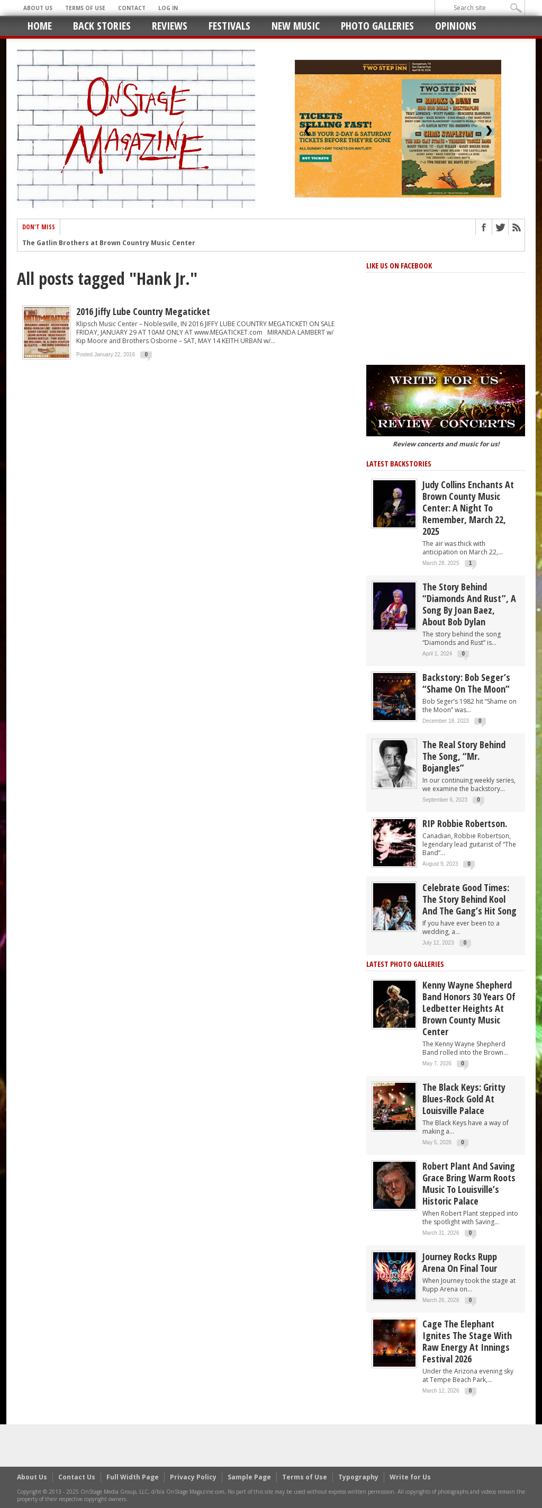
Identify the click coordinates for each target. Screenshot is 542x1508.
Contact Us (76, 1477)
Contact (132, 8)
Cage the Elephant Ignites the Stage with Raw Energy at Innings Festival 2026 (467, 1341)
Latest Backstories (398, 464)
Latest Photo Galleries (405, 964)
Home (40, 26)
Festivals (229, 26)
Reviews (169, 26)
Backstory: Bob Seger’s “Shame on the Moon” (466, 683)
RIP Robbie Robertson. (464, 823)
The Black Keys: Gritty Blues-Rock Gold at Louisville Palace (463, 1098)
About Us (37, 8)
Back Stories (102, 26)
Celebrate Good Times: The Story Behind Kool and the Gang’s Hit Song (469, 899)
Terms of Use (85, 8)
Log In (168, 8)
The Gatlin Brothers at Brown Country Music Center (108, 243)
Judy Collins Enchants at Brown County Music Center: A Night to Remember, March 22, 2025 (468, 508)
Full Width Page (132, 1477)
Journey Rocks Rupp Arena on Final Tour (459, 1262)
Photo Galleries (377, 26)
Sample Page (249, 1477)
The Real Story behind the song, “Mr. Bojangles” (463, 756)
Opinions (455, 26)
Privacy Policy (193, 1477)
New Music (296, 26)
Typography (358, 1477)
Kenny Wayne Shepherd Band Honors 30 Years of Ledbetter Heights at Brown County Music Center (469, 1008)
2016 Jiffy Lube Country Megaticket (143, 311)
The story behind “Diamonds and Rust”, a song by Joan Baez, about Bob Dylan (469, 604)
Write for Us (410, 1477)
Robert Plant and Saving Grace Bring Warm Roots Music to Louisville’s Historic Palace (469, 1183)
